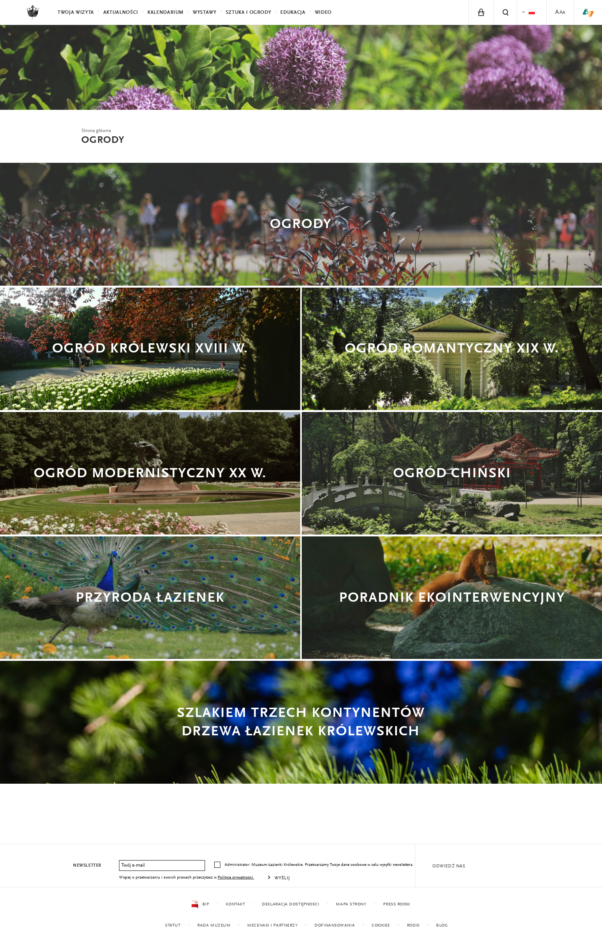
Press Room (396, 904)
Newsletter (87, 865)
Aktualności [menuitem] (120, 12)
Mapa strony (351, 904)
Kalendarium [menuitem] (165, 12)
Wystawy (205, 12)
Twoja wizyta (76, 12)
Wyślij (282, 878)
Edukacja (292, 12)
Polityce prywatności (236, 877)
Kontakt (235, 904)
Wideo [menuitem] (323, 12)
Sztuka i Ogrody (248, 12)
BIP (200, 905)
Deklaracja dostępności (290, 904)
